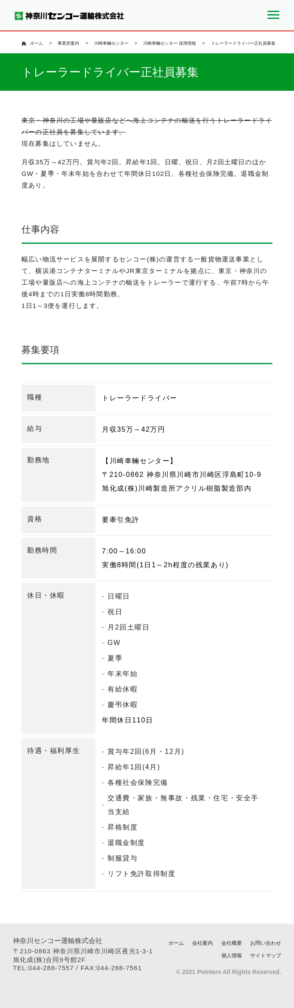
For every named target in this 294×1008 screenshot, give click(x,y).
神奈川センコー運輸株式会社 (57, 940)
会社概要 (231, 943)
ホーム (36, 43)
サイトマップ (265, 956)
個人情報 (231, 956)
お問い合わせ (265, 943)
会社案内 (202, 943)
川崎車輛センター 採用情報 (169, 43)
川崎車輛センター (111, 43)
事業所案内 (68, 43)
